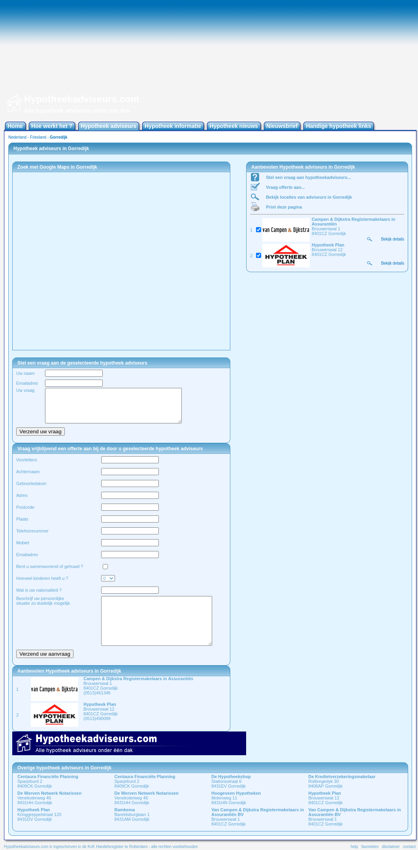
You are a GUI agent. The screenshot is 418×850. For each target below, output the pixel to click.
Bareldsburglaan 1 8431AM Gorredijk (132, 814)
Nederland (17, 137)
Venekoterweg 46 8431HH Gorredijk (49, 798)
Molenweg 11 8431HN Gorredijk (236, 798)
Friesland (38, 137)
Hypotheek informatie (173, 126)
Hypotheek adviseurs (108, 126)
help (354, 846)
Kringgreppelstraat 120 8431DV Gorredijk (39, 814)
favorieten (370, 846)
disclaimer (391, 846)
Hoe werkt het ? (51, 126)
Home (15, 126)
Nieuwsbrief (281, 126)
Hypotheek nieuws (233, 126)
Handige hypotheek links (338, 126)
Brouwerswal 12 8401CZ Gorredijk (326, 798)
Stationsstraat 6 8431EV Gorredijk (231, 781)
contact (409, 846)
